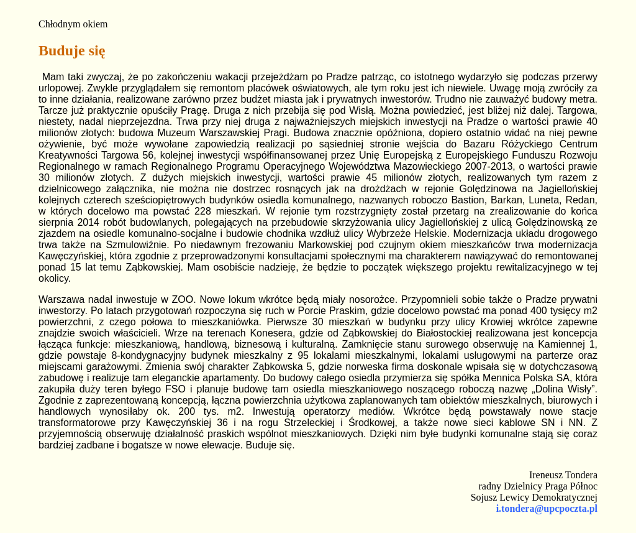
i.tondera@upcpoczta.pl (546, 508)
